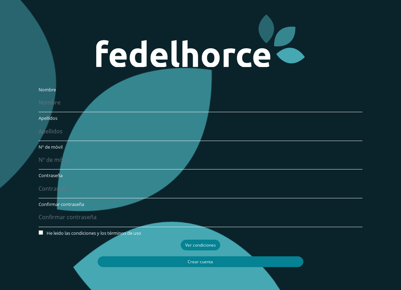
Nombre (47, 89)
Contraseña (51, 175)
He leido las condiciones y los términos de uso (90, 233)
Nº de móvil (51, 147)
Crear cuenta (200, 262)
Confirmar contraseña (61, 204)
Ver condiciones (200, 245)
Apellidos (48, 118)
